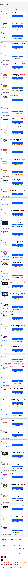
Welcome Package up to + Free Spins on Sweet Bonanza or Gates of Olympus (17, 96)
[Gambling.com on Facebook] (4, 557)
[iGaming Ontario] (5, 567)
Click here (1, 6)
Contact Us (20, 545)
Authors (20, 542)
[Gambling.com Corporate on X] (2, 560)
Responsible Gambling (21, 548)
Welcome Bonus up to (18, 23)
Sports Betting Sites (12, 545)
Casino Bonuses (12, 542)
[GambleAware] (12, 567)
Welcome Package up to (17, 129)
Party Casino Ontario (4, 545)
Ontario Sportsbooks (4, 542)
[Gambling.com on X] (1, 557)
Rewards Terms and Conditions (22, 551)
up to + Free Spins (17, 170)
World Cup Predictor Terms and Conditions (22, 553)
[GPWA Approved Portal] (24, 567)
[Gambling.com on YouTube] (2, 557)
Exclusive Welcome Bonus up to (17, 357)
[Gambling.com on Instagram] (5, 557)
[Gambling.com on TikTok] (1, 560)
